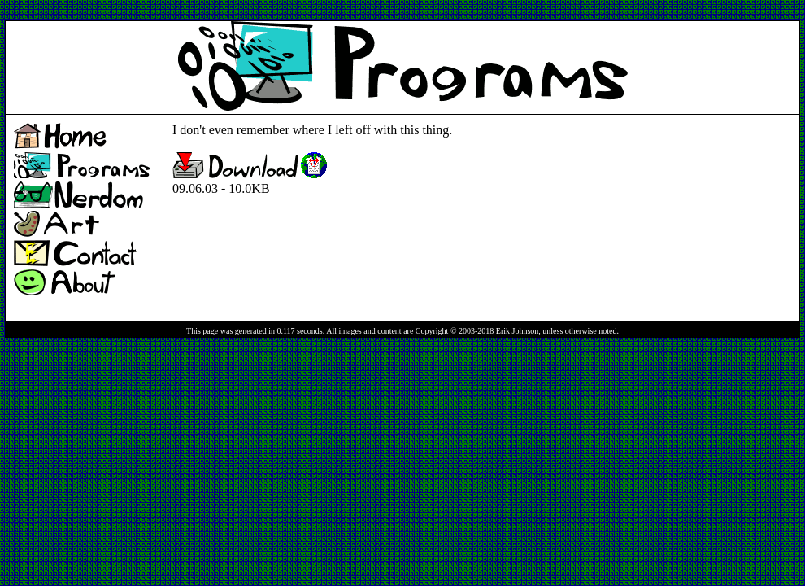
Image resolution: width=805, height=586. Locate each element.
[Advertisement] (301, 11)
